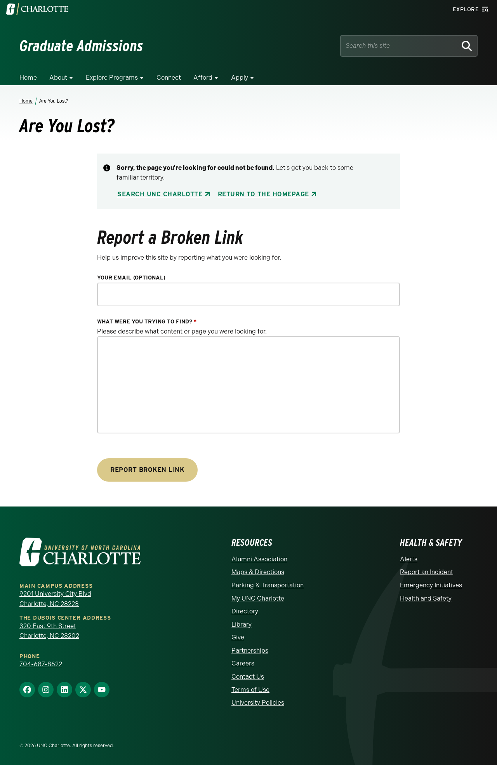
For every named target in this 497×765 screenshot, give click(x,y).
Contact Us (247, 676)
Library (241, 624)
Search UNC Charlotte (159, 194)
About (58, 77)
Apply (239, 77)
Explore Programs (112, 77)
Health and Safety (426, 598)
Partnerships (249, 650)
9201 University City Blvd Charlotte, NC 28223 (55, 599)
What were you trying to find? (146, 322)
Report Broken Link (147, 469)
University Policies (257, 702)
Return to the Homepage (263, 194)
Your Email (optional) (131, 278)
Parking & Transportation (267, 585)
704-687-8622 (40, 664)
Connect (168, 77)
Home (28, 77)
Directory (244, 611)
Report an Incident (426, 572)
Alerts (408, 559)
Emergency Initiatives (431, 585)
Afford (202, 77)
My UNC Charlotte (257, 598)
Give (237, 637)
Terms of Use (250, 689)
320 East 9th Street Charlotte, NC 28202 (49, 631)
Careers (242, 663)
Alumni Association (259, 559)
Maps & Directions (257, 572)
